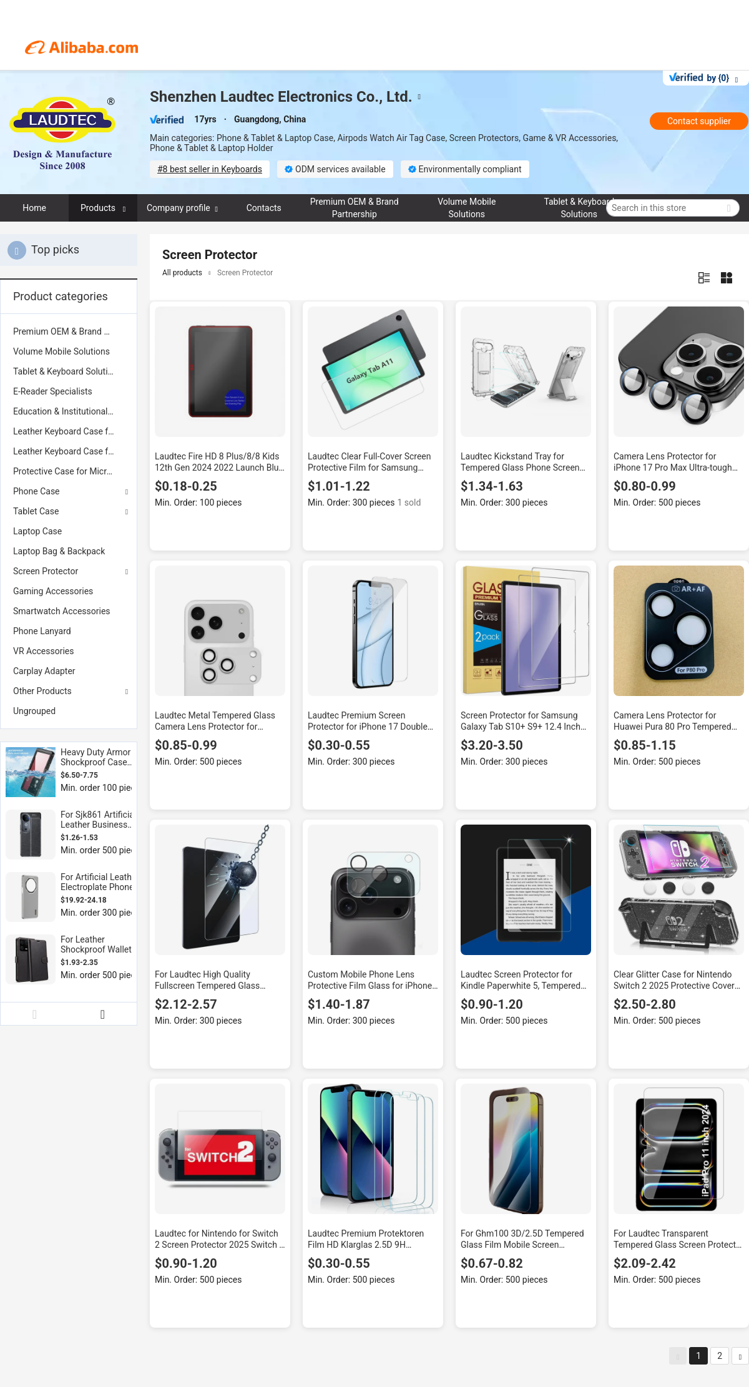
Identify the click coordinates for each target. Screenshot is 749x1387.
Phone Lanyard (42, 631)
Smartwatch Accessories (61, 611)
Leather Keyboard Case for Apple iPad (68, 431)
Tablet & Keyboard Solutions (67, 371)
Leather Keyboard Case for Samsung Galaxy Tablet (68, 451)
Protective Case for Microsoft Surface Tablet (68, 471)
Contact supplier (699, 121)
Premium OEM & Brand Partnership (68, 331)
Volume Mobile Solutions (61, 351)
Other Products (42, 691)
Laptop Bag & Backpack (59, 551)
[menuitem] (69, 331)
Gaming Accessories (53, 591)
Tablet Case (36, 511)
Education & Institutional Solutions (68, 411)
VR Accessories (43, 651)
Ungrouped (34, 711)
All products (182, 272)
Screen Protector (45, 571)
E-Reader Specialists (52, 391)
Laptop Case (37, 531)
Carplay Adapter (44, 671)
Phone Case (36, 491)
